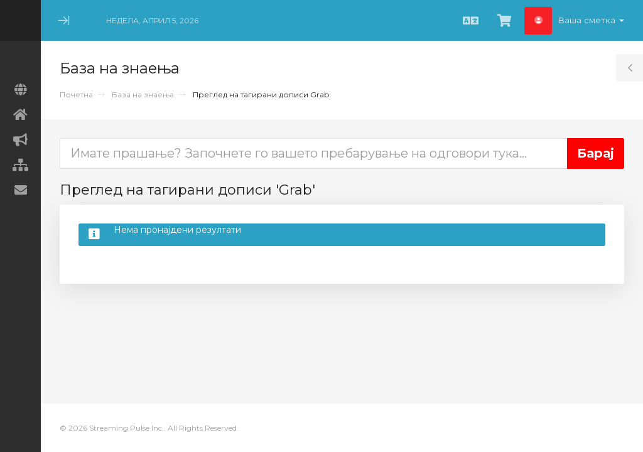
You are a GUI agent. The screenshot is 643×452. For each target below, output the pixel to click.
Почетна (76, 94)
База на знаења (143, 94)
